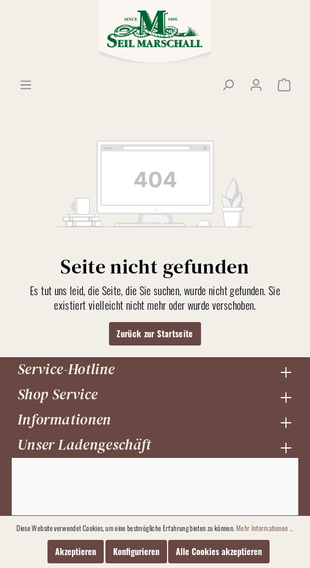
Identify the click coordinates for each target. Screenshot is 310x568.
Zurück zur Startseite (155, 333)
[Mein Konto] (256, 84)
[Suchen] (228, 84)
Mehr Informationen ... (265, 528)
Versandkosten (238, 474)
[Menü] (26, 84)
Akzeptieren (75, 551)
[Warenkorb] (284, 84)
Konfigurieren (136, 551)
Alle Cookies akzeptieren (219, 551)
